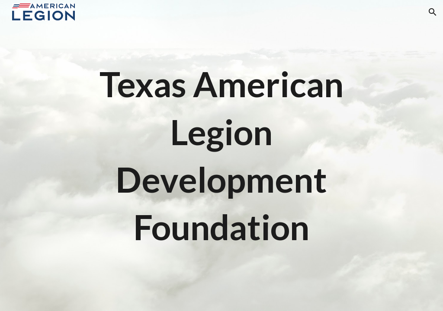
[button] (432, 12)
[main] (221, 155)
